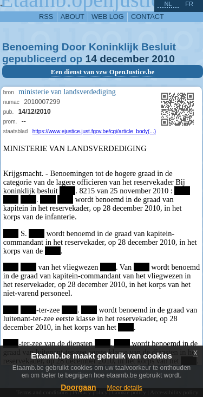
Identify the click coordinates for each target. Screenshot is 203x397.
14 (91, 58)
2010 (163, 58)
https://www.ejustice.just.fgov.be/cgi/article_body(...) (94, 131)
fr (189, 4)
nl (168, 4)
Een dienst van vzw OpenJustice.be (103, 72)
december (124, 58)
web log (107, 16)
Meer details (124, 388)
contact (147, 16)
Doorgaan (78, 387)
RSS (46, 16)
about (72, 16)
